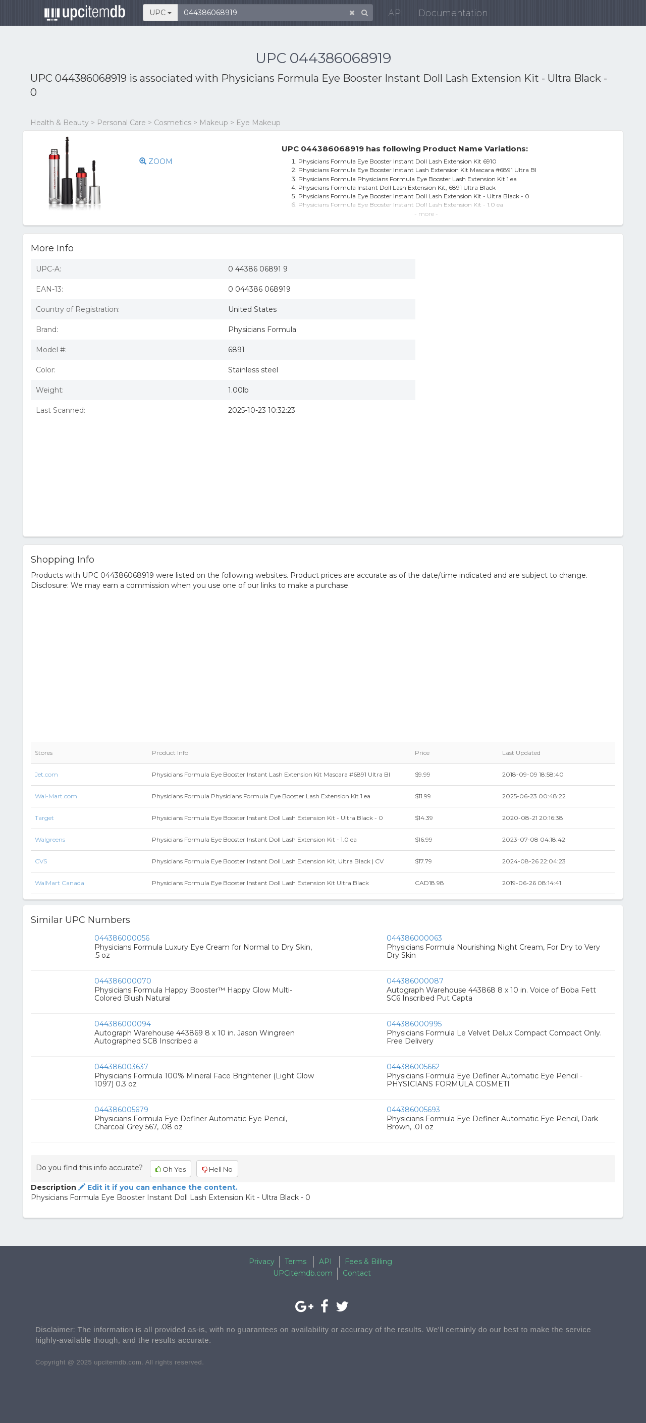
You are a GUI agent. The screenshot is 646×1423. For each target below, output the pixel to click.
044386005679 (121, 1109)
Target (44, 818)
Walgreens (50, 839)
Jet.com (46, 774)
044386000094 (122, 1023)
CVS (41, 861)
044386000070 (122, 981)
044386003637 (121, 1066)
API (389, 15)
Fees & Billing (368, 1261)
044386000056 (121, 938)
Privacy (262, 1261)
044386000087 (415, 981)
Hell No (217, 1169)
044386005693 (413, 1109)
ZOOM (156, 161)
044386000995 (414, 1023)
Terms (295, 1261)
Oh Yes (170, 1169)
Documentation (446, 15)
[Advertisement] (522, 455)
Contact (357, 1273)
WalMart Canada (59, 883)
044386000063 (414, 938)
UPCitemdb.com (303, 1273)
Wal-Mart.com (56, 796)
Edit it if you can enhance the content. (157, 1187)
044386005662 (413, 1066)
